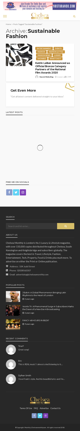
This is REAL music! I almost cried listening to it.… (40, 364)
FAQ (36, 408)
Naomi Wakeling (46, 77)
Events (58, 48)
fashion (41, 52)
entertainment (44, 48)
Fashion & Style (56, 52)
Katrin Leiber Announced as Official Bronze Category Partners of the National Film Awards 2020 (52, 67)
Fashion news (44, 55)
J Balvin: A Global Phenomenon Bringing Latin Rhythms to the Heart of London (44, 294)
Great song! (23, 349)
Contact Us (55, 408)
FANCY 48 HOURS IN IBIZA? (35, 320)
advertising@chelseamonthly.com (32, 274)
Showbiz (42, 59)
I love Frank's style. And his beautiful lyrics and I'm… (41, 379)
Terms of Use (26, 408)
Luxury (57, 55)
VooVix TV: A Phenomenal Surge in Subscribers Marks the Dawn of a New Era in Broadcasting (48, 307)
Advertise (44, 408)
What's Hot (55, 59)
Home (8, 24)
